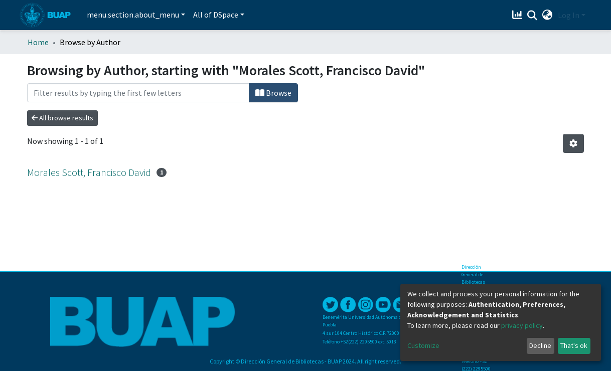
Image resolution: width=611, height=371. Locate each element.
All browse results (62, 117)
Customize (423, 345)
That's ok (573, 345)
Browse (273, 93)
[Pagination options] (573, 143)
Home (38, 42)
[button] (547, 15)
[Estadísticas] (518, 15)
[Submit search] (532, 15)
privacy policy (522, 325)
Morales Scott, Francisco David (89, 172)
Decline (540, 345)
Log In (568, 15)
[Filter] (138, 92)
